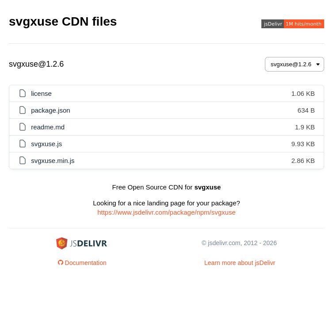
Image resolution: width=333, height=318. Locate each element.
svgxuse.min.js (52, 160)
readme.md (48, 127)
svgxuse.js (46, 144)
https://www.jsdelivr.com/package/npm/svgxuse (166, 212)
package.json (50, 110)
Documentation (82, 262)
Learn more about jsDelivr (239, 262)
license (41, 93)
